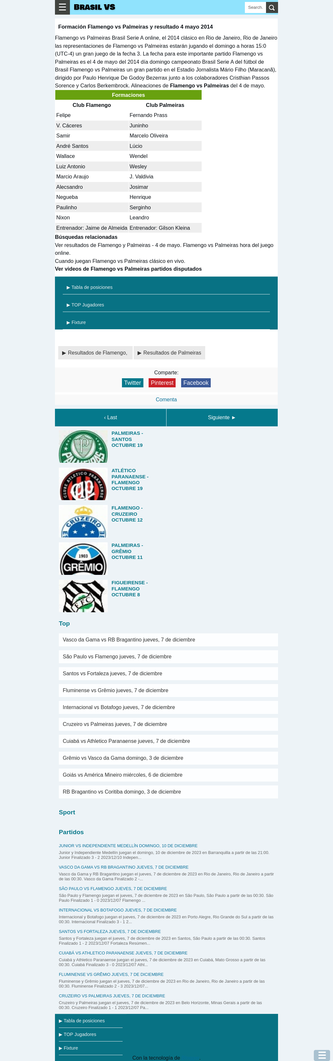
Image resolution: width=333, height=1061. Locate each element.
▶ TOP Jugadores (85, 304)
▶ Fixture (76, 322)
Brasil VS (94, 7)
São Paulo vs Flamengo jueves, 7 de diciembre (117, 656)
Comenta (166, 399)
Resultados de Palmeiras (172, 353)
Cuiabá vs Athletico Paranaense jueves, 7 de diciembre (126, 741)
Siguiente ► (222, 417)
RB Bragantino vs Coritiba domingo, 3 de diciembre (122, 792)
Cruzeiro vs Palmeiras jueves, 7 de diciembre (115, 724)
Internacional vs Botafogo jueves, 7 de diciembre (119, 707)
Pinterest (162, 383)
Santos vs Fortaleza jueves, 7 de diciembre (112, 673)
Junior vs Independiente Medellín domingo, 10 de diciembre (128, 845)
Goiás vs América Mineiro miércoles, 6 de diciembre (122, 775)
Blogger (190, 1058)
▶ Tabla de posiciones (90, 287)
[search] (272, 7)
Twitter (132, 383)
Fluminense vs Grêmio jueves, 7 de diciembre (115, 690)
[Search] (255, 7)
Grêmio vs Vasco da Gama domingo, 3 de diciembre (123, 758)
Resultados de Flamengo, (98, 353)
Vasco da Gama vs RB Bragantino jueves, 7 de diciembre (129, 639)
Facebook (195, 383)
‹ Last (110, 417)
